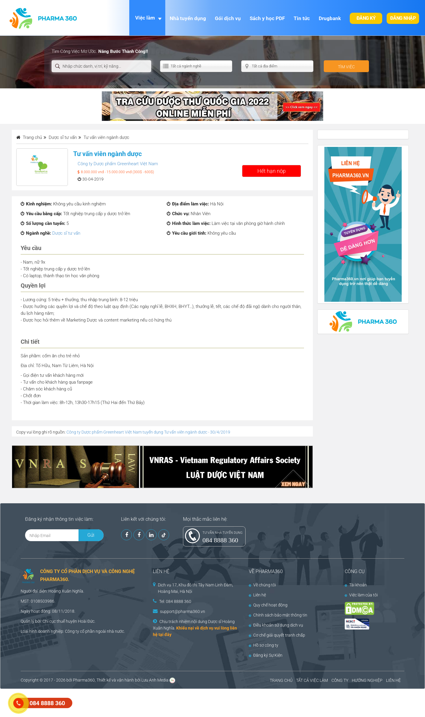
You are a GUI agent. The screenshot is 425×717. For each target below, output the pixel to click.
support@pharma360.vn (182, 611)
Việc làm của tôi (361, 595)
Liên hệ (257, 595)
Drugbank (330, 18)
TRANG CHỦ (281, 680)
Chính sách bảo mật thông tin (278, 615)
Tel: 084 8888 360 (175, 601)
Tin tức (302, 18)
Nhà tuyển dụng (188, 18)
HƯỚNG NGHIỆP (367, 680)
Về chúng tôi (262, 585)
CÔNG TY (339, 680)
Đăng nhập (403, 18)
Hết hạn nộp (271, 171)
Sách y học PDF (267, 18)
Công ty (72, 631)
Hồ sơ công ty (263, 645)
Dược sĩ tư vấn (66, 233)
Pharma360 (84, 680)
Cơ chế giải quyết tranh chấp (277, 635)
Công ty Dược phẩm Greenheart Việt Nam (118, 163)
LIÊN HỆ (393, 680)
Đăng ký (366, 18)
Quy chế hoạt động (268, 605)
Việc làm (145, 18)
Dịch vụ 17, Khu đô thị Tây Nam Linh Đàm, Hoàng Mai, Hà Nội (195, 588)
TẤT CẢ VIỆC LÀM (312, 680)
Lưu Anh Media (155, 680)
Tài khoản (356, 585)
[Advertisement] (107, 702)
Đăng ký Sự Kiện (265, 655)
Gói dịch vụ (228, 18)
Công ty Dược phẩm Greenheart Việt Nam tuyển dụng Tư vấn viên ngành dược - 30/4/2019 (148, 432)
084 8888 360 (220, 540)
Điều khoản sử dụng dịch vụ (276, 625)
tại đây (164, 634)
